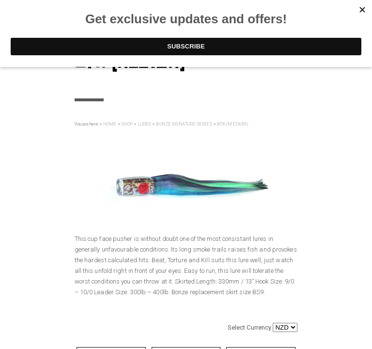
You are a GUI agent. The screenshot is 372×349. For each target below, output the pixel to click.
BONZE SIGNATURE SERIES (184, 124)
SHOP (127, 124)
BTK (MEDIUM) (232, 124)
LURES (145, 124)
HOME (109, 124)
